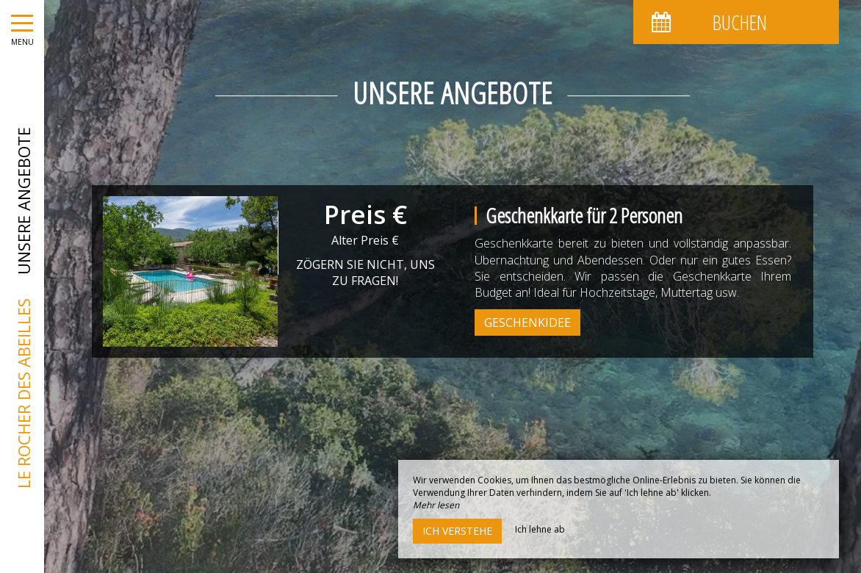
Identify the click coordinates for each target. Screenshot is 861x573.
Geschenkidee (527, 322)
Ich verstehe (457, 531)
